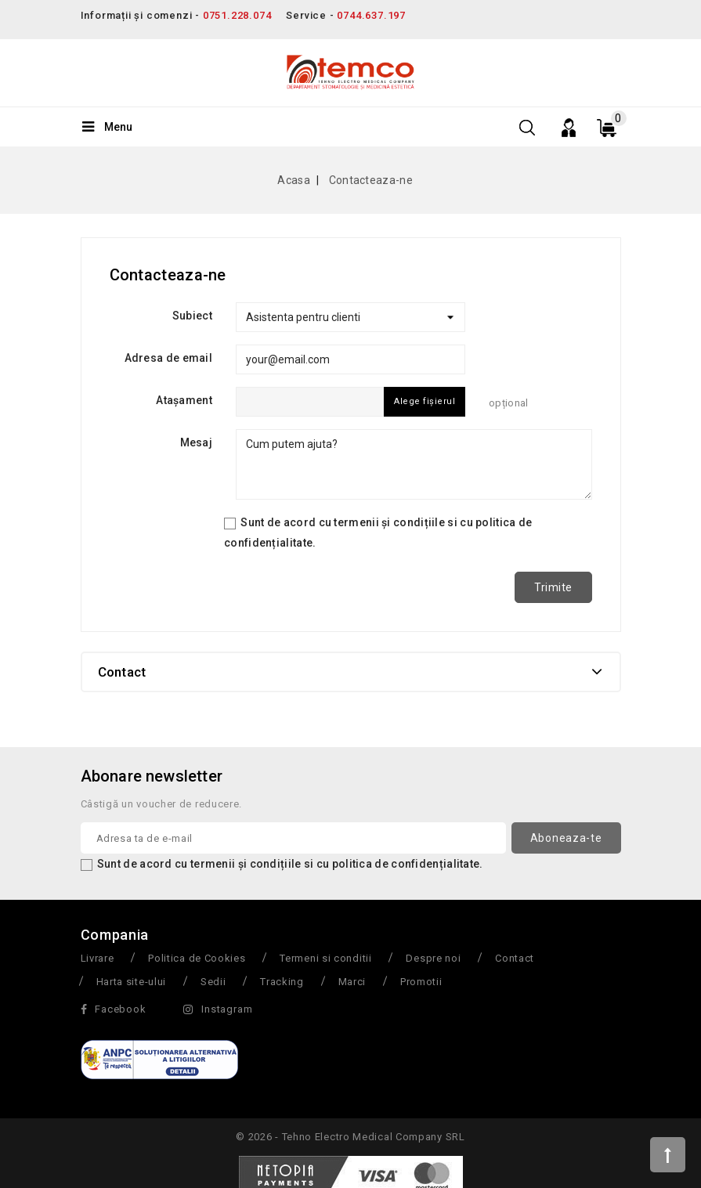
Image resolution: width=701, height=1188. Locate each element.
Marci (352, 982)
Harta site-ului (131, 982)
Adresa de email (169, 358)
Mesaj (196, 442)
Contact (514, 958)
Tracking (282, 982)
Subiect (192, 315)
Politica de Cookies (196, 958)
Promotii (421, 982)
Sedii (213, 982)
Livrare (97, 958)
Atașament (184, 400)
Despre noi (433, 958)
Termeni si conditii (325, 958)
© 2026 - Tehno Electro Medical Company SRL (350, 1137)
